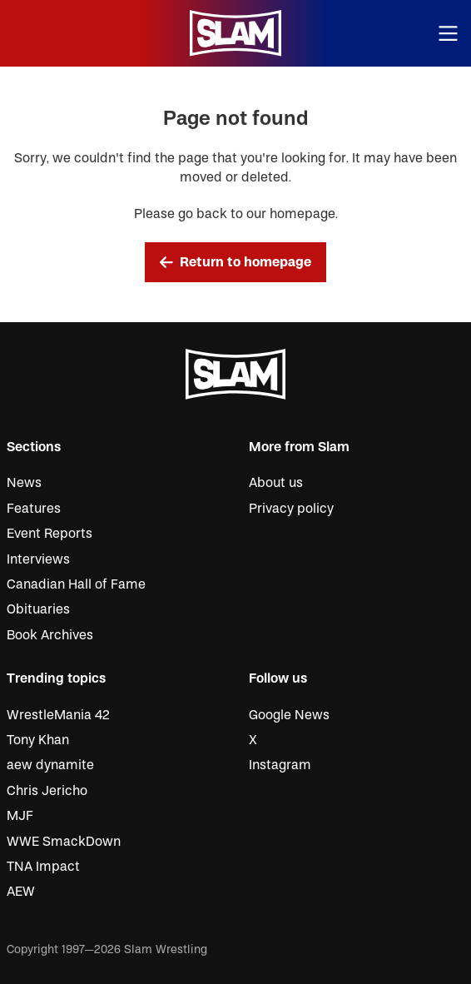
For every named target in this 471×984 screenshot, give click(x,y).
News (24, 482)
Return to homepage (235, 262)
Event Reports (49, 533)
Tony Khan (38, 740)
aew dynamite (50, 765)
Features (34, 508)
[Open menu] (448, 34)
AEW (21, 891)
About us (276, 482)
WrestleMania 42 (58, 715)
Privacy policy (291, 508)
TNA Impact (43, 866)
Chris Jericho (47, 790)
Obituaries (38, 609)
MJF (20, 815)
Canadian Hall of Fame (76, 584)
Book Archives (50, 635)
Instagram (280, 765)
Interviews (38, 559)
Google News (289, 715)
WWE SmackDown (64, 841)
